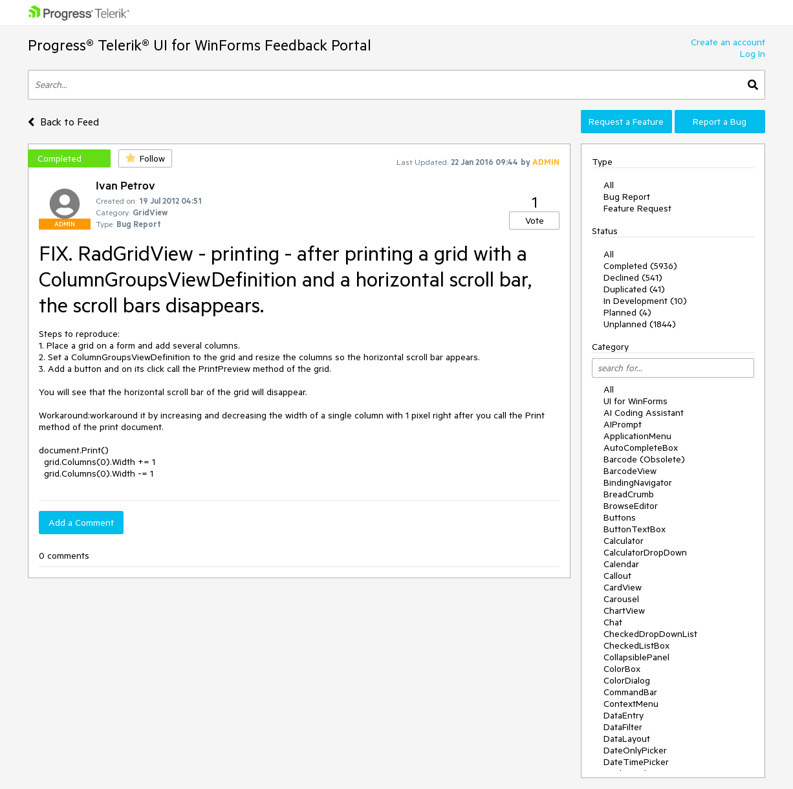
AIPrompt (622, 424)
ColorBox (621, 669)
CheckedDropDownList (650, 634)
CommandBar (630, 692)
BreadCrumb (628, 494)
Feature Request (637, 208)
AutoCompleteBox (640, 447)
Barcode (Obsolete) (644, 459)
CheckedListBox (636, 645)
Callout (617, 575)
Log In (752, 53)
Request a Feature (626, 121)
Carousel (621, 599)
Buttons (619, 517)
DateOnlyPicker (635, 750)
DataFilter (622, 727)
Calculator (623, 540)
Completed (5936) (640, 266)
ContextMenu (630, 703)
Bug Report (626, 196)
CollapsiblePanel (636, 657)
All (608, 185)
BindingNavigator (637, 482)
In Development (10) (645, 301)
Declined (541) (632, 277)
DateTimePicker (636, 762)
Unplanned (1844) (639, 324)
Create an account (728, 42)
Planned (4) (627, 312)
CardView (622, 587)
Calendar (621, 564)
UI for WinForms (635, 401)
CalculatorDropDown (645, 552)
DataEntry (623, 715)
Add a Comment (81, 522)
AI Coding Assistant (643, 412)
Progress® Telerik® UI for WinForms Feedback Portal (199, 45)
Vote (534, 220)
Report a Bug (719, 121)
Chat (612, 622)
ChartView (624, 610)
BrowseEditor (630, 506)
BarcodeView (630, 471)
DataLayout (626, 738)
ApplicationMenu (637, 436)
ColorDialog (626, 680)
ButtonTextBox (634, 529)
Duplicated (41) (634, 289)
